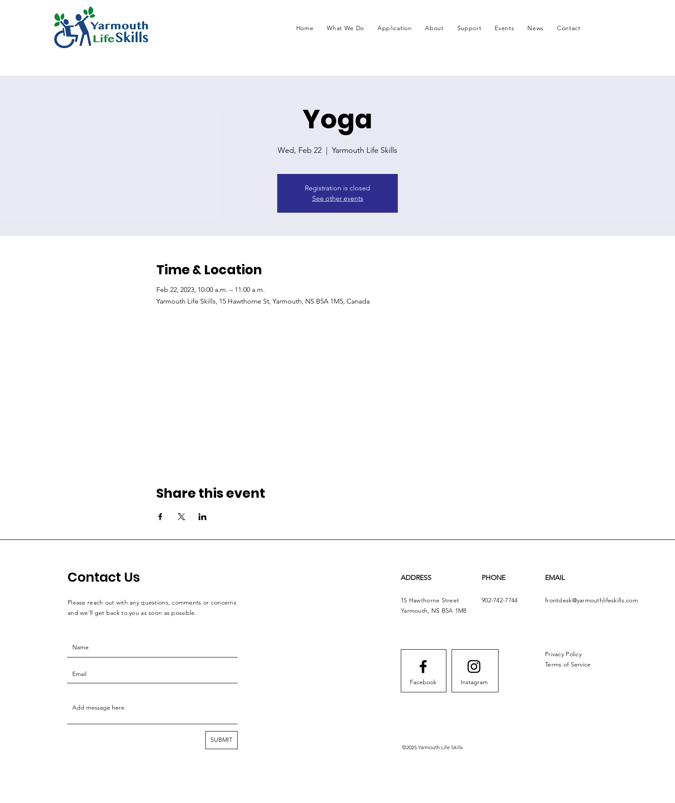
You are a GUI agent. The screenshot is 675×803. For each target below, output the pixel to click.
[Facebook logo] (423, 666)
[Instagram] (474, 682)
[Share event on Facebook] (160, 516)
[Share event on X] (181, 516)
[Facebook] (423, 682)
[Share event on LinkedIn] (202, 516)
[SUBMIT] (221, 740)
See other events (337, 198)
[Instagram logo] (474, 666)
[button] (346, 28)
